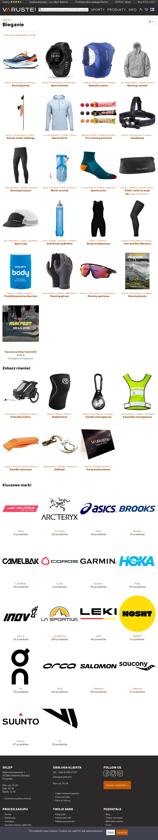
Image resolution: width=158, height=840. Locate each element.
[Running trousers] (20, 172)
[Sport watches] (59, 67)
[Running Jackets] (137, 67)
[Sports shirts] (59, 120)
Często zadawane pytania (67, 793)
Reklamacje (10, 817)
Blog (108, 814)
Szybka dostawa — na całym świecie (48, 2)
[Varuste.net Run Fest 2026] (20, 333)
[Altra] (20, 516)
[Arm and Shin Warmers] (137, 225)
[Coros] (59, 568)
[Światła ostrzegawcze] (98, 399)
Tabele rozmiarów (114, 817)
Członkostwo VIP (63, 817)
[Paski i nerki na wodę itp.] (137, 172)
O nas (108, 824)
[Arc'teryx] (59, 516)
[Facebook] (106, 774)
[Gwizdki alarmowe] (20, 451)
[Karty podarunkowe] (98, 451)
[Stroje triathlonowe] (98, 225)
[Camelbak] (20, 568)
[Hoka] (137, 568)
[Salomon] (98, 673)
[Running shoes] (20, 67)
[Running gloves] (59, 278)
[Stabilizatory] (59, 399)
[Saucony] (137, 673)
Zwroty (8, 814)
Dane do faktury (62, 800)
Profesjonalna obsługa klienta (91, 2)
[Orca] (59, 673)
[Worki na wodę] (59, 172)
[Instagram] (113, 774)
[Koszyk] (146, 10)
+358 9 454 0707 (67, 772)
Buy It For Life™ (147, 2)
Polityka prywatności (65, 821)
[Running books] (137, 278)
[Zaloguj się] (140, 9)
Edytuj (111, 832)
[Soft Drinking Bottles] (59, 225)
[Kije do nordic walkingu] (20, 120)
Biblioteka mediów (114, 821)
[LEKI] (98, 621)
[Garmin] (98, 568)
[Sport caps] (20, 225)
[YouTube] (120, 774)
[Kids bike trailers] (20, 399)
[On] (20, 673)
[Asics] (98, 516)
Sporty (98, 10)
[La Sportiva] (59, 621)
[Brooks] (137, 516)
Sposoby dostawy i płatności (18, 824)
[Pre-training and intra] (98, 120)
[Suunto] (20, 726)
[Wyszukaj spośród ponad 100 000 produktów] (63, 10)
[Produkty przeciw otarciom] (20, 278)
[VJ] (59, 726)
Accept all (122, 832)
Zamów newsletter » (117, 785)
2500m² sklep (123, 2)
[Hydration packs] (98, 67)
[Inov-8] (20, 621)
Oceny (12, 2)
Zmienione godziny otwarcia (18, 798)
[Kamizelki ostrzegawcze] (137, 399)
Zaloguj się (60, 814)
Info (133, 10)
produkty (116, 10)
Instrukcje (9, 821)
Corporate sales (62, 796)
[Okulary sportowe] (98, 278)
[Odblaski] (59, 451)
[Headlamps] (137, 120)
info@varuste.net (62, 777)
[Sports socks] (98, 172)
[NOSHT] (137, 621)
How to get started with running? (20, 35)
